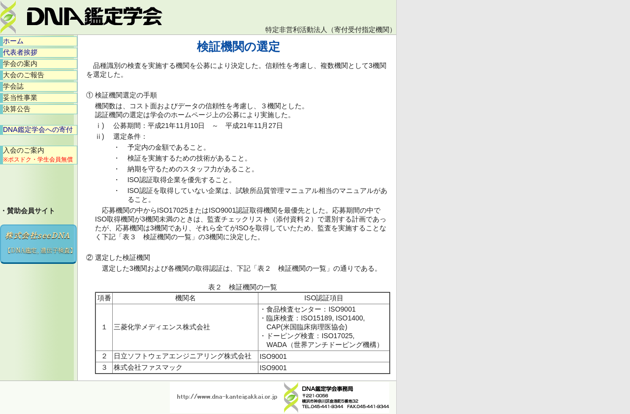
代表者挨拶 (20, 52)
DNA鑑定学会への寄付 (38, 129)
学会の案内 (20, 63)
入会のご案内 (38, 154)
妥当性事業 (20, 97)
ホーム (13, 41)
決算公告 (17, 109)
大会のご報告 (23, 75)
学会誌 (13, 86)
